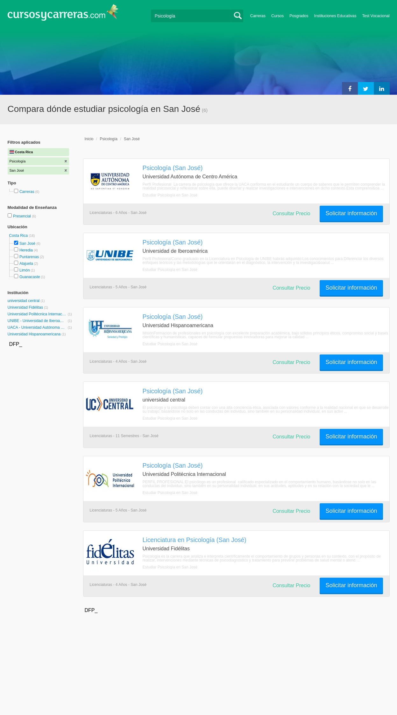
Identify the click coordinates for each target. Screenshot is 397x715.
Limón (24, 270)
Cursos (277, 16)
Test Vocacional (375, 16)
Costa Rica (19, 235)
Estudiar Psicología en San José (170, 195)
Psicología (108, 139)
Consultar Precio (291, 213)
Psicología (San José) (173, 167)
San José (27, 243)
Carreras (258, 16)
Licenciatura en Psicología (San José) (194, 539)
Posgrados (298, 16)
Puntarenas (29, 257)
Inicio (89, 139)
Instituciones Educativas (335, 16)
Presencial (22, 216)
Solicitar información (351, 213)
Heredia (26, 250)
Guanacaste (29, 277)
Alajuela (26, 263)
